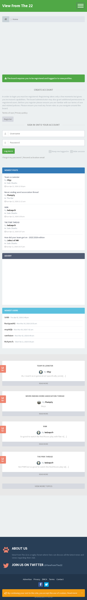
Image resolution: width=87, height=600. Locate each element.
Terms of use (8, 112)
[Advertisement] (43, 48)
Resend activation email (33, 157)
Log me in (8, 151)
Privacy (37, 579)
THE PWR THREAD (11, 222)
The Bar (10, 198)
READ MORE (43, 383)
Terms (52, 579)
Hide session (77, 151)
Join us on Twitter (37, 565)
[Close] (82, 592)
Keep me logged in (59, 151)
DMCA (44, 579)
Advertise (27, 579)
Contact (60, 579)
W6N (6, 207)
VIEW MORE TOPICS (43, 486)
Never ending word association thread (21, 192)
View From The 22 (17, 6)
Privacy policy (21, 112)
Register (8, 119)
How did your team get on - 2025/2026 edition (24, 237)
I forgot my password (11, 157)
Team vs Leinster (11, 177)
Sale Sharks (12, 183)
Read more (72, 593)
